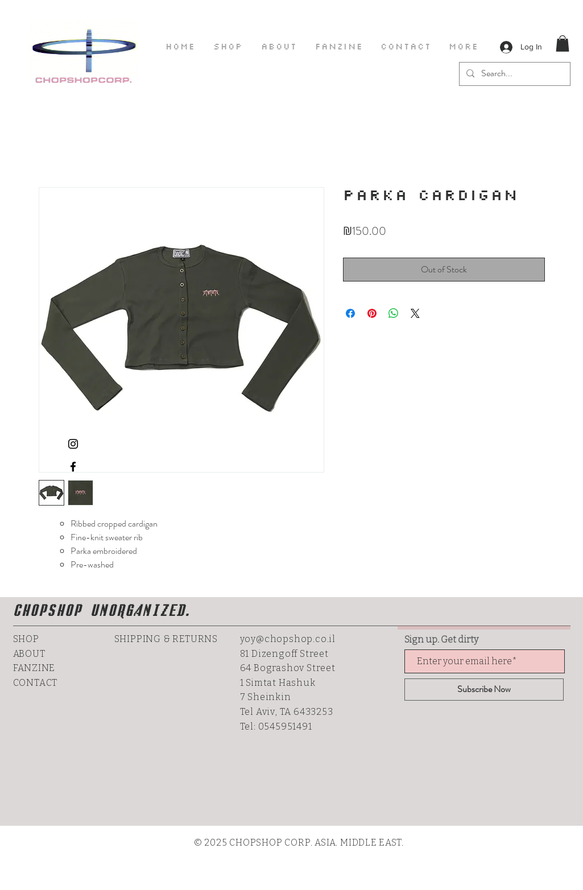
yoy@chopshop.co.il (288, 639)
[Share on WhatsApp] (393, 313)
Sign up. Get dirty (441, 639)
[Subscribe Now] (484, 689)
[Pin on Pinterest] (372, 313)
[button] (562, 43)
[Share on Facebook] (350, 313)
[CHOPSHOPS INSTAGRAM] (73, 443)
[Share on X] (415, 313)
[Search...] (513, 74)
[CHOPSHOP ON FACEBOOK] (73, 466)
